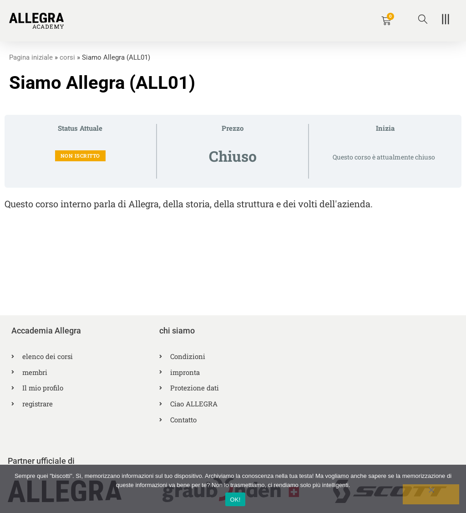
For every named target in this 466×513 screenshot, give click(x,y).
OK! (235, 499)
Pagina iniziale (31, 57)
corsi (67, 57)
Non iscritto (80, 155)
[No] (431, 494)
